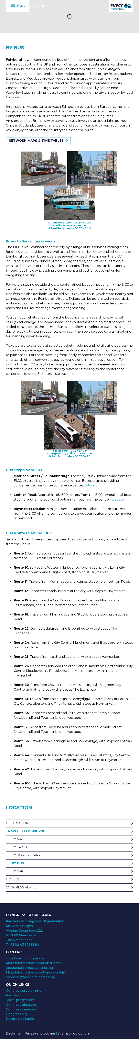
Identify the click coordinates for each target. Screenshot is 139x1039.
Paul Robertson (61, 222)
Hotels (12, 879)
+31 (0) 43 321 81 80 (24, 945)
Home (42, 6)
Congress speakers (21, 1009)
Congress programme (23, 990)
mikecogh (62, 450)
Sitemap (64, 1033)
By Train (19, 847)
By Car (17, 871)
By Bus (18, 863)
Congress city (16, 1014)
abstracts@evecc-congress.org (31, 968)
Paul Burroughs (61, 456)
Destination (17, 823)
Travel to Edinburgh (26, 831)
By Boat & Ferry (26, 855)
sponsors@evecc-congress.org (30, 977)
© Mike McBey (62, 225)
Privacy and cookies (40, 1033)
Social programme (20, 1000)
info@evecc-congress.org (26, 958)
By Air (17, 839)
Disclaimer (14, 1033)
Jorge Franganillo (62, 453)
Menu (16, 6)
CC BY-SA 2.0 (79, 450)
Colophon (81, 1033)
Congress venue (21, 887)
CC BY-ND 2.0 (82, 222)
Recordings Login (20, 1019)
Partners (13, 995)
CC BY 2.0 (80, 225)
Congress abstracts (21, 1005)
